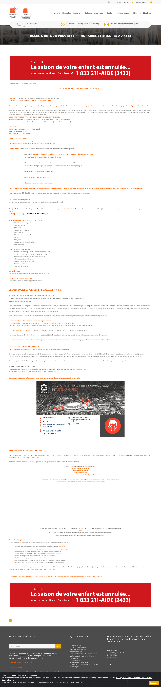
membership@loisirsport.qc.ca (124, 24)
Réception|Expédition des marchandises (83, 654)
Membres (148, 13)
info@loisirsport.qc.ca (115, 657)
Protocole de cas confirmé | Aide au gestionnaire (35, 371)
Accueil (57, 13)
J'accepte (154, 683)
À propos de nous (76, 645)
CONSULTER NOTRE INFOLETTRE (21, 662)
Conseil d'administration (78, 647)
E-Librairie (137, 13)
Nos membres (75, 660)
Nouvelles (66, 13)
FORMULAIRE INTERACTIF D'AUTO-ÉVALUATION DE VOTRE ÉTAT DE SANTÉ (40, 369)
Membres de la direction (78, 649)
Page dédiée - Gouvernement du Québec (91, 535)
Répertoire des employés (37, 213)
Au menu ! (78, 13)
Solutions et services (95, 13)
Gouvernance (124, 13)
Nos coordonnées (76, 652)
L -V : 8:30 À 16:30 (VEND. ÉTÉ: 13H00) (82, 24)
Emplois (111, 13)
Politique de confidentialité (79, 662)
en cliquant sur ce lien (61, 349)
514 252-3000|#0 (30, 24)
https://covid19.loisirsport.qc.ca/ (20, 301)
